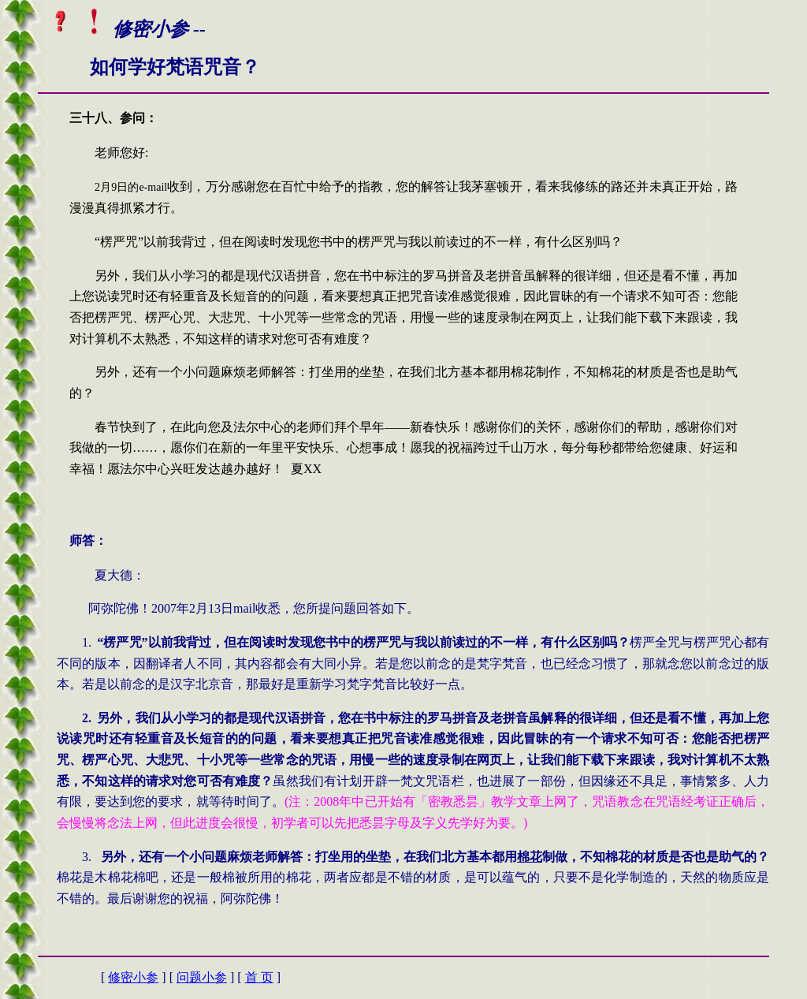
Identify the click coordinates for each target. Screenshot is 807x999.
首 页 (259, 977)
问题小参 (202, 977)
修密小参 (133, 977)
